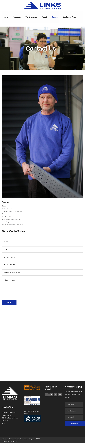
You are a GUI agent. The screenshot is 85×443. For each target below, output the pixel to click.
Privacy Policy (7, 441)
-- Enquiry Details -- (42, 287)
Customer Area (69, 17)
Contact (54, 17)
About (44, 17)
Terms (15, 441)
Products (17, 17)
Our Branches (31, 17)
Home (5, 17)
